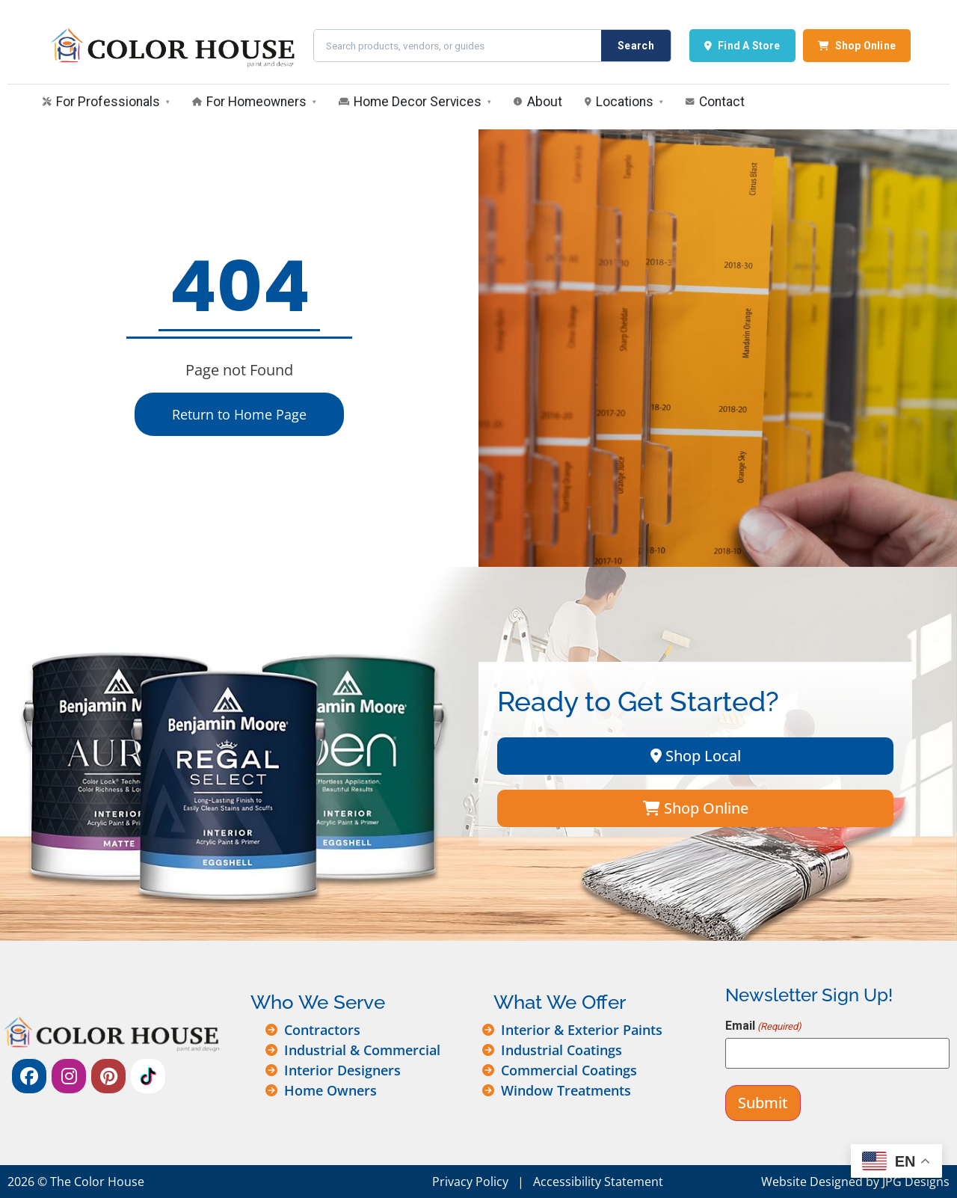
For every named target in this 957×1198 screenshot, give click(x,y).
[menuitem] (106, 103)
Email (763, 1026)
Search (636, 46)
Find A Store (742, 46)
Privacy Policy (470, 1181)
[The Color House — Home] (170, 45)
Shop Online (857, 46)
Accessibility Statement (598, 1181)
